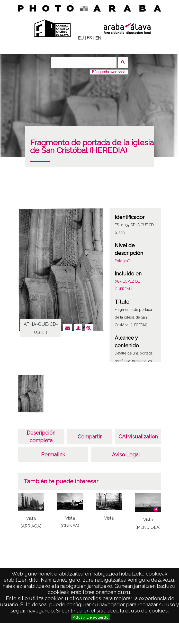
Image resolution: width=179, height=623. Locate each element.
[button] (155, 509)
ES (89, 37)
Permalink (53, 455)
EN (98, 38)
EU (81, 38)
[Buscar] (84, 62)
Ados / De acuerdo (91, 617)
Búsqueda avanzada (108, 72)
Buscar (123, 62)
